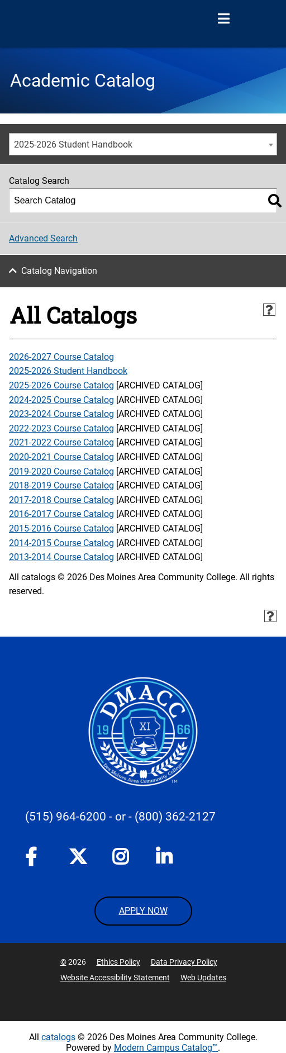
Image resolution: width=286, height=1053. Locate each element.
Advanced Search (43, 238)
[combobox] (143, 144)
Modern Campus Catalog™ (166, 1047)
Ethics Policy (118, 961)
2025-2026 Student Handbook (68, 371)
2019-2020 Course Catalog (61, 471)
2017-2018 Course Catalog (61, 500)
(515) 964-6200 (65, 816)
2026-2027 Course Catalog (61, 357)
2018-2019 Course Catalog (61, 485)
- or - (120, 816)
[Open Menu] (223, 19)
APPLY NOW (143, 910)
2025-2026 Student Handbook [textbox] (73, 144)
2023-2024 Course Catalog (61, 414)
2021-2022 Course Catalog (61, 442)
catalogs (58, 1037)
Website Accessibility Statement (115, 977)
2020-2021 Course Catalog (61, 457)
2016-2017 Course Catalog (61, 514)
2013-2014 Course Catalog (61, 557)
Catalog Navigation (59, 270)
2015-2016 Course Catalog (61, 528)
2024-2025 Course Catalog (61, 400)
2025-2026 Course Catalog (61, 385)
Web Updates (203, 977)
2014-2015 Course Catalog (61, 543)
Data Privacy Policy (184, 961)
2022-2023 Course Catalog (61, 428)
